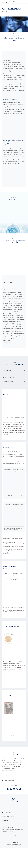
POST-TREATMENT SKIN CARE (8, 816)
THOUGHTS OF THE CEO (8, 24)
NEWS (17, 825)
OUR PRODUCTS (5, 820)
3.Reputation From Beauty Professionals (10, 377)
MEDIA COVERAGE (14, 735)
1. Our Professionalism (7, 370)
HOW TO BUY (13, 825)
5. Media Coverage (6, 385)
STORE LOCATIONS (6, 825)
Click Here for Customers (20, 829)
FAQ (6, 827)
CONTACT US (10, 827)
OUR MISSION (7, 21)
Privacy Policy (11, 831)
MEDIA (3, 827)
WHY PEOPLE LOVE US (20, 24)
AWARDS (13, 682)
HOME (3, 808)
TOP (3, 780)
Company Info (5, 831)
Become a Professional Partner (8, 829)
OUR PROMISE (20, 21)
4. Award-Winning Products (8, 381)
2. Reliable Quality (6, 374)
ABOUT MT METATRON (6, 812)
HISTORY (8, 27)
